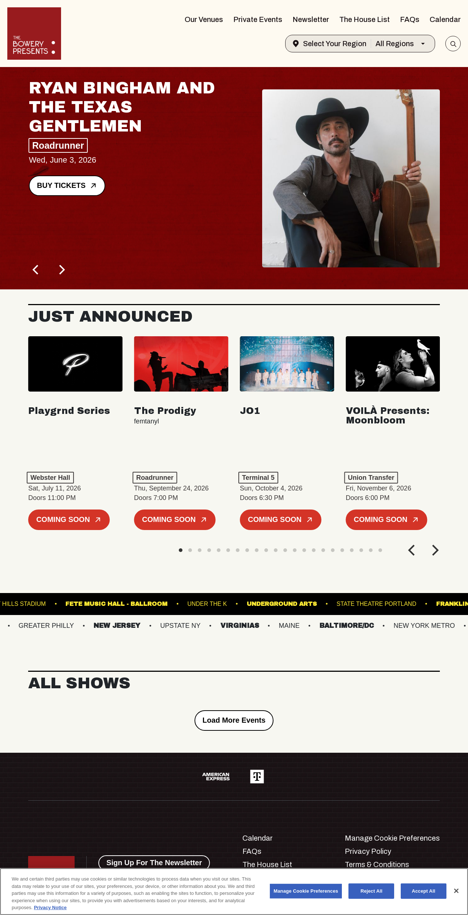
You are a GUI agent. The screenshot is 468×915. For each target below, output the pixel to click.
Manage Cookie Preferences (392, 838)
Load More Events (234, 720)
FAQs (409, 19)
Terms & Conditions (377, 864)
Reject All (371, 891)
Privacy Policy (368, 851)
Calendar (445, 19)
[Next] (61, 270)
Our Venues (204, 19)
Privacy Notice (50, 907)
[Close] (456, 891)
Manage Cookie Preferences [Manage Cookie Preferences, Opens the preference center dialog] (305, 891)
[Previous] (36, 270)
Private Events (257, 19)
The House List (364, 19)
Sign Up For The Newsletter (154, 863)
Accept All (423, 891)
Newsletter (310, 19)
